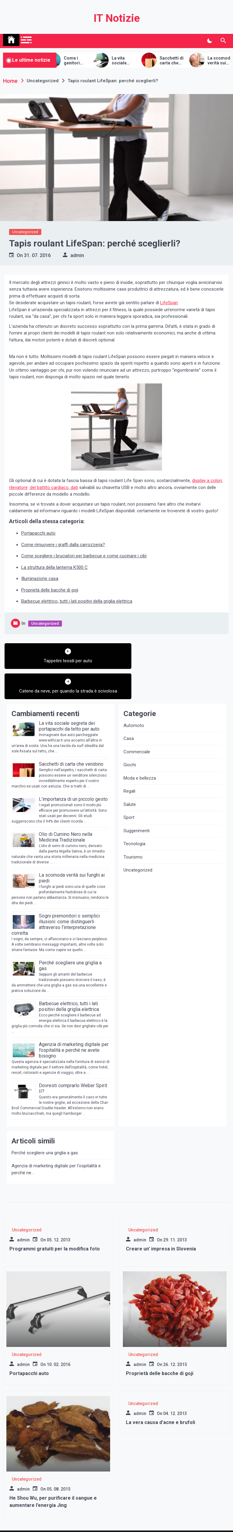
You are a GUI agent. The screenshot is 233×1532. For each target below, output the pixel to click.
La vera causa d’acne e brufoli (160, 1399)
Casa (128, 715)
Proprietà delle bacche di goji (49, 590)
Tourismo (133, 833)
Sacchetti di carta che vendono (187, 61)
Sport (128, 794)
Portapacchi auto (38, 533)
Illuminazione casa (39, 578)
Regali (129, 768)
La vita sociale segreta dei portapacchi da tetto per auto (139, 61)
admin (77, 255)
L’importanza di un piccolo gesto (73, 775)
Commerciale (136, 728)
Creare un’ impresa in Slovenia (161, 1225)
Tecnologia (134, 820)
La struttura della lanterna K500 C (54, 567)
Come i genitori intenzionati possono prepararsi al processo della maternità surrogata (91, 61)
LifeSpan (169, 302)
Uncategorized (25, 232)
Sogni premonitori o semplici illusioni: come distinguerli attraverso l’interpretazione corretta (56, 900)
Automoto (133, 702)
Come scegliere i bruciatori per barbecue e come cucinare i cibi (84, 556)
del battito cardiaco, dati (53, 487)
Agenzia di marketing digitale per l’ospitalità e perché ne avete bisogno (74, 1026)
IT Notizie (116, 18)
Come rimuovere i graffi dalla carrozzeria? (63, 544)
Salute (129, 781)
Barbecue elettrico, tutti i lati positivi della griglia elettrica (76, 601)
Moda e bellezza (139, 754)
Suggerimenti (136, 807)
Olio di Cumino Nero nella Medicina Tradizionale (65, 813)
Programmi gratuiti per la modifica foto (54, 1225)
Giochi (129, 741)
